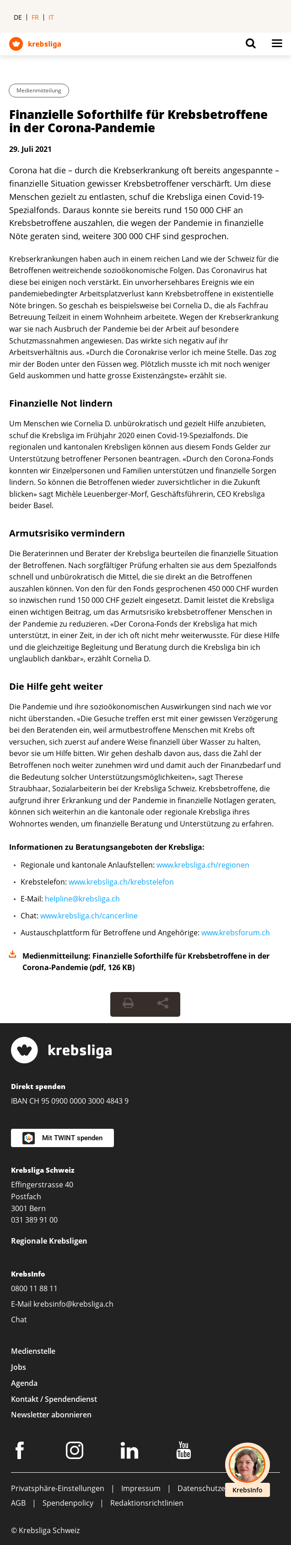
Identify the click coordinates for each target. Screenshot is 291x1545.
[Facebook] (21, 1452)
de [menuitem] (18, 17)
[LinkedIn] (131, 1452)
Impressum (141, 1488)
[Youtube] (185, 1452)
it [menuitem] (51, 17)
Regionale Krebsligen (49, 1241)
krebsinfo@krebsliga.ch (73, 1304)
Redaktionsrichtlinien (146, 1503)
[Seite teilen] (163, 1004)
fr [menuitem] (35, 17)
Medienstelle (33, 1351)
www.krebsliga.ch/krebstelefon (121, 882)
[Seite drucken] (128, 1004)
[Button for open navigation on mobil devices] (277, 46)
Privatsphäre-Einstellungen (57, 1488)
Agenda (24, 1383)
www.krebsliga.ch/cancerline (89, 916)
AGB (18, 1503)
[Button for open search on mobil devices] (251, 46)
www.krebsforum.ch (235, 933)
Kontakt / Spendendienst (54, 1399)
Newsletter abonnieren (51, 1415)
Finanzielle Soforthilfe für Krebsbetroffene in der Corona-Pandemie (138, 121)
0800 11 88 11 (34, 1288)
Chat (19, 1319)
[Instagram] (76, 1452)
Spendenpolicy (68, 1503)
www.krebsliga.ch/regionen (202, 865)
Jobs (18, 1367)
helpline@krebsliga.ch (82, 899)
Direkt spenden (38, 1086)
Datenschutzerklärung (216, 1488)
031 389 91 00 (34, 1220)
